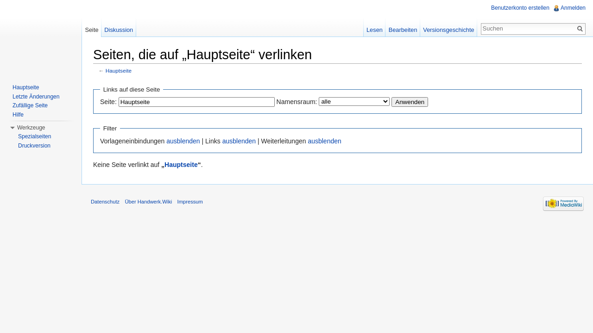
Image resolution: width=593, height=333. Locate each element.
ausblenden (183, 141)
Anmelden (573, 8)
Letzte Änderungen (36, 96)
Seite (91, 29)
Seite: (108, 101)
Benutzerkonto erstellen (520, 8)
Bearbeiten (403, 29)
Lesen (374, 29)
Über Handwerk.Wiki (148, 201)
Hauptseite (119, 71)
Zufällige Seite (30, 105)
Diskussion (118, 29)
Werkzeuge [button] (31, 127)
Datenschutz (105, 201)
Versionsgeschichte (448, 29)
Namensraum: (297, 101)
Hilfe (18, 114)
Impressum (190, 201)
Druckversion (34, 145)
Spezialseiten (34, 136)
